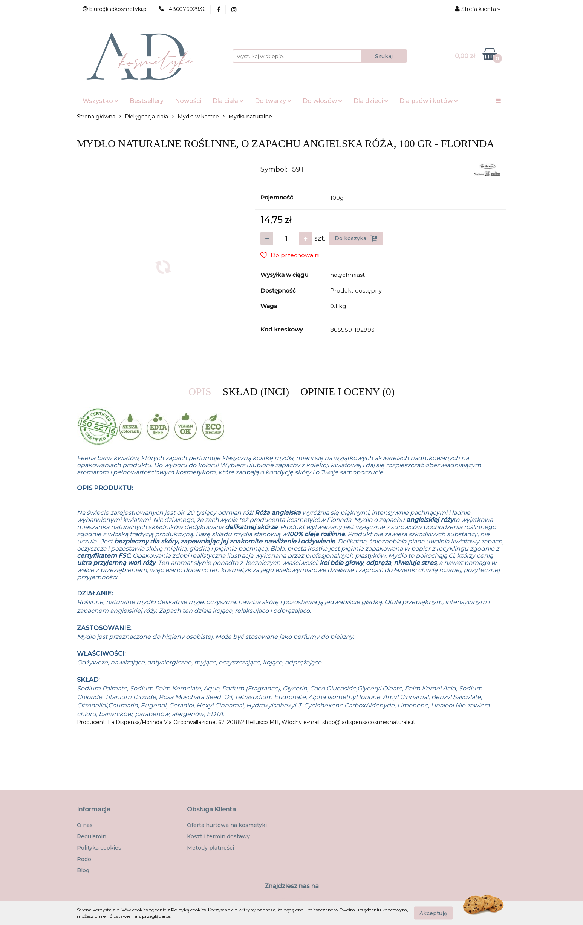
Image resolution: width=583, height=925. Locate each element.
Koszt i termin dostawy (218, 836)
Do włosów (322, 100)
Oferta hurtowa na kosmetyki (227, 825)
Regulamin (91, 836)
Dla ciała (228, 100)
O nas (85, 825)
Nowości (188, 100)
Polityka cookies (99, 847)
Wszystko (100, 100)
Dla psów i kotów (428, 100)
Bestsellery (147, 100)
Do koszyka (356, 238)
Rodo (84, 859)
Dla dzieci (370, 100)
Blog (83, 870)
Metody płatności (210, 847)
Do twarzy (273, 100)
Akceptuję (433, 913)
